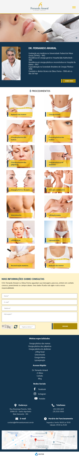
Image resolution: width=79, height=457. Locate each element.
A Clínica (40, 373)
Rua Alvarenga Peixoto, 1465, (20, 409)
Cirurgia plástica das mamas (39, 343)
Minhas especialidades (39, 338)
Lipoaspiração (54, 240)
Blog (40, 378)
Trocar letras (16, 326)
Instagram (42, 394)
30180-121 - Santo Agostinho (20, 411)
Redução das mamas (56, 265)
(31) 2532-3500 (58, 411)
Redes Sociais (39, 384)
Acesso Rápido (39, 365)
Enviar (65, 326)
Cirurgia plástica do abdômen (40, 349)
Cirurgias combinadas (57, 190)
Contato (40, 376)
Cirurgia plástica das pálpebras (39, 346)
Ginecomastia (16, 215)
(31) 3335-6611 (58, 409)
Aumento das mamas (18, 114)
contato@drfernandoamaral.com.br (20, 422)
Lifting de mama (55, 215)
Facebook (42, 389)
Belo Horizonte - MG (20, 414)
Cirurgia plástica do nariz (20, 190)
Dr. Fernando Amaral (40, 370)
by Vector (39, 454)
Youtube (42, 399)
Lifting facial (15, 240)
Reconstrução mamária (19, 265)
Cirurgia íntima (54, 114)
